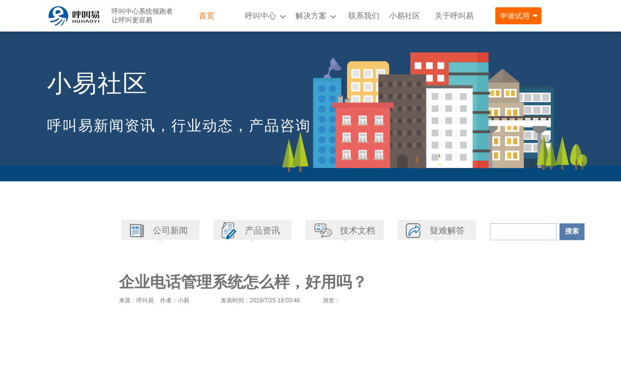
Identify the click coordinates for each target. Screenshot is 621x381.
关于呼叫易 (454, 16)
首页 (206, 16)
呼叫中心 (260, 16)
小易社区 (404, 16)
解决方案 (311, 16)
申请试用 (514, 16)
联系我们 (363, 16)
